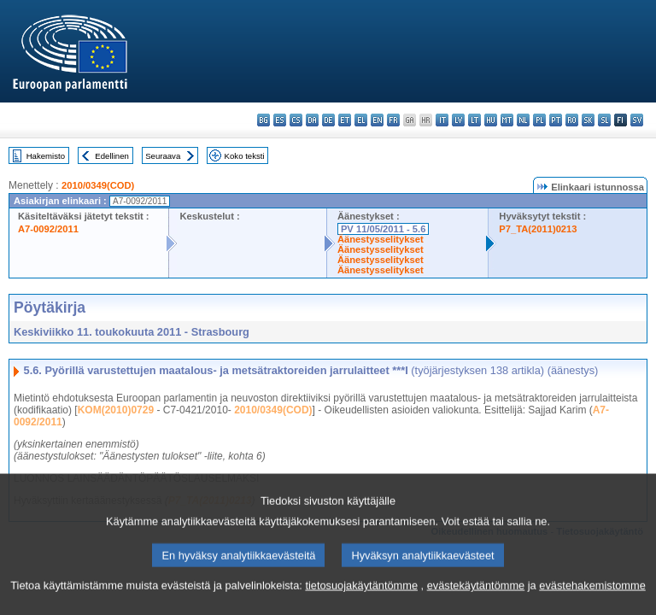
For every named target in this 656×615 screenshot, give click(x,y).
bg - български (263, 120)
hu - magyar (490, 120)
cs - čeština (296, 120)
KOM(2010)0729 (116, 410)
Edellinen (111, 156)
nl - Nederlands (523, 120)
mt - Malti (507, 120)
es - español (279, 120)
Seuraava (162, 156)
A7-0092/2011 (48, 229)
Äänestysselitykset (380, 239)
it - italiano (442, 120)
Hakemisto (45, 156)
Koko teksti (245, 156)
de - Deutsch (328, 120)
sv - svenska (636, 120)
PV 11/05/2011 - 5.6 (383, 229)
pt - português (555, 120)
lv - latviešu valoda (458, 120)
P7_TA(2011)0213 (538, 229)
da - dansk (312, 120)
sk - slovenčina (588, 120)
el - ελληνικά (360, 120)
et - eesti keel (344, 120)
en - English (377, 120)
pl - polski (539, 120)
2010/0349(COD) (98, 185)
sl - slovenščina (604, 120)
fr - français (393, 120)
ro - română (571, 120)
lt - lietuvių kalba (474, 120)
